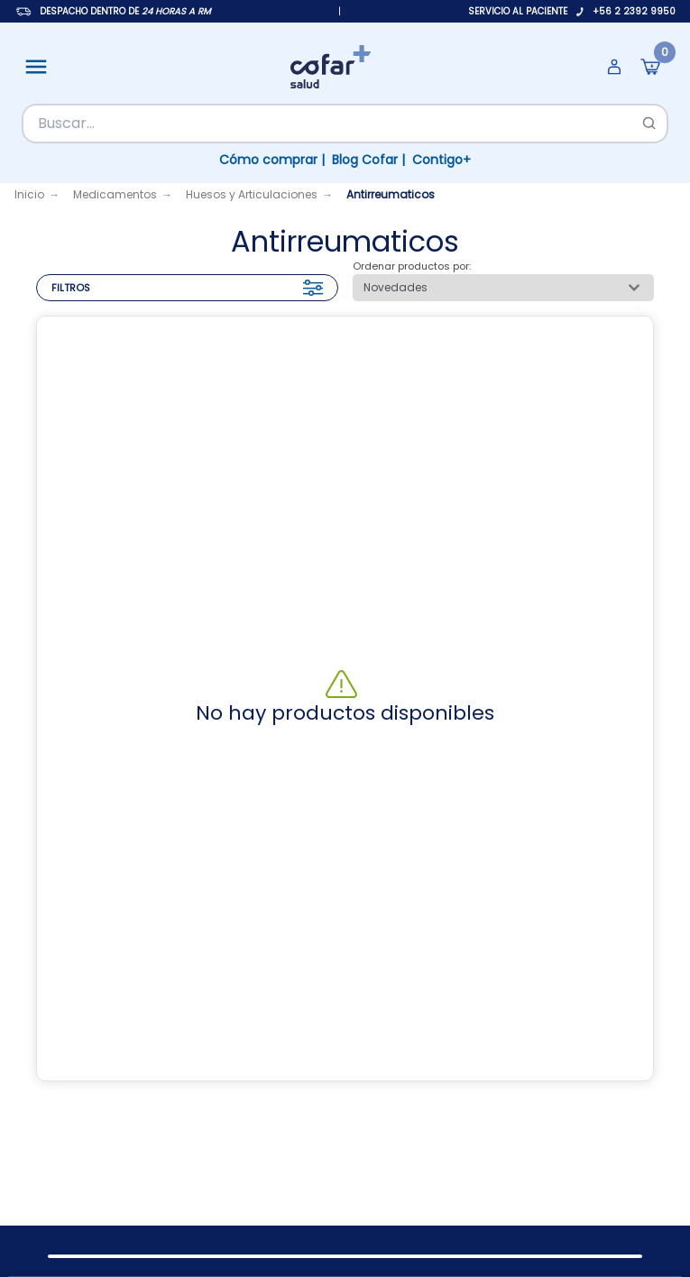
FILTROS (187, 288)
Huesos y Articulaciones (251, 194)
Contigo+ (441, 160)
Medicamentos (115, 194)
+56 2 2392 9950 (634, 11)
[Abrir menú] (36, 66)
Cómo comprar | (272, 160)
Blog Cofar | (368, 160)
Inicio (29, 194)
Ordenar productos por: (412, 266)
